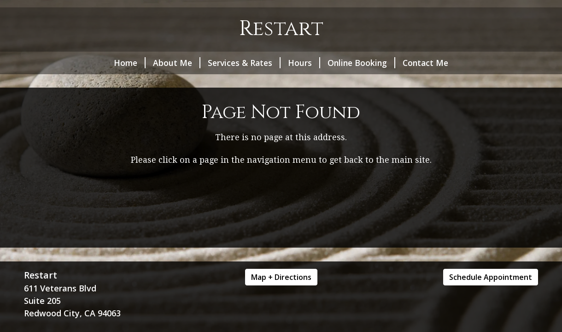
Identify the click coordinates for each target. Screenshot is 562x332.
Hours (304, 62)
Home (130, 62)
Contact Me (425, 62)
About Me (176, 62)
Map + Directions (281, 277)
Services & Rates (244, 62)
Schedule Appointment (490, 277)
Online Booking (361, 62)
